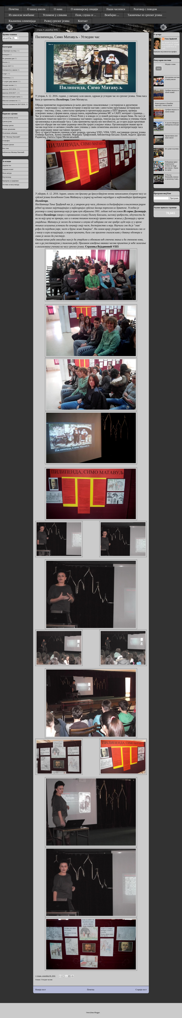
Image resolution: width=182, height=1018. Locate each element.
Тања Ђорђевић (171, 39)
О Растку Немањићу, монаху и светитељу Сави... (172, 177)
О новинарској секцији (84, 9)
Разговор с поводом (145, 9)
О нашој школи (36, 9)
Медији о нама (170, 64)
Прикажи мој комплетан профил (165, 52)
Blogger (97, 1013)
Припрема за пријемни (10, 181)
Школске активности (9, 101)
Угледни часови (46, 980)
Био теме (5, 148)
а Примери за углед (9, 51)
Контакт (83, 20)
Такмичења (6, 78)
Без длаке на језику (172, 149)
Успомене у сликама (55, 15)
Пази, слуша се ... (85, 15)
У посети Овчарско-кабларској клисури (172, 124)
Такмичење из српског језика (145, 15)
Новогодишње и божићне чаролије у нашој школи (164, 104)
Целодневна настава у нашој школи (172, 78)
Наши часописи (116, 9)
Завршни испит (7, 169)
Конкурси (5, 55)
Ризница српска (7, 125)
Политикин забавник (9, 133)
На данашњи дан (8, 58)
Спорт (4, 74)
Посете (4, 62)
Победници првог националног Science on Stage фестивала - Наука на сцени (171, 166)
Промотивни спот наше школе (171, 137)
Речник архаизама (8, 129)
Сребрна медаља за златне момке (172, 91)
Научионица (6, 177)
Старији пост (141, 989)
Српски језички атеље (10, 118)
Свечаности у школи (9, 70)
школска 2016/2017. (9, 93)
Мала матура (6, 173)
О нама (58, 9)
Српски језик (7, 121)
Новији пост (40, 989)
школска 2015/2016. (9, 89)
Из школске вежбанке (21, 15)
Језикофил (6, 141)
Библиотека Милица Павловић (13, 152)
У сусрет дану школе (9, 81)
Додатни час (6, 165)
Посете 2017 (6, 66)
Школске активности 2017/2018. (13, 104)
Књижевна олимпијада (22, 20)
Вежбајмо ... (112, 15)
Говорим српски (8, 145)
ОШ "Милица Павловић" (11, 137)
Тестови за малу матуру (10, 185)
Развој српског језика (56, 20)
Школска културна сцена (11, 97)
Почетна (14, 9)
